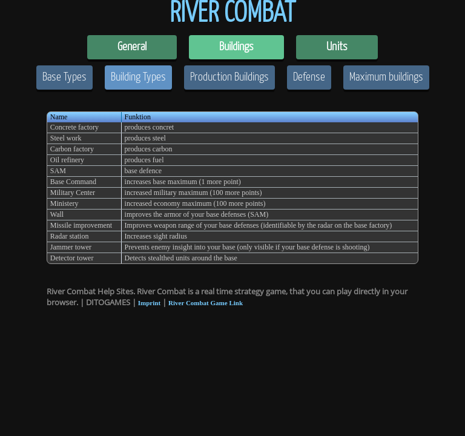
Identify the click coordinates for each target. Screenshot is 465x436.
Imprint (149, 302)
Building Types (138, 77)
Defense (309, 77)
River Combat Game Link (205, 302)
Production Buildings (229, 77)
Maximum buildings (386, 77)
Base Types (64, 77)
